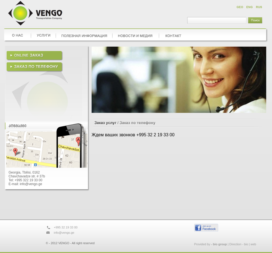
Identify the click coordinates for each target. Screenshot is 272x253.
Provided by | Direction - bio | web (225, 244)
